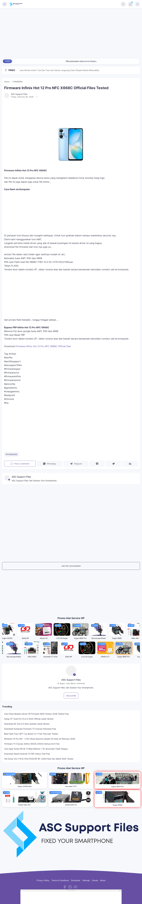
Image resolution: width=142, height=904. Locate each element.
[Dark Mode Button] (137, 4)
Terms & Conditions (60, 880)
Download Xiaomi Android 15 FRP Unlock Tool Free (27, 754)
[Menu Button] (4, 4)
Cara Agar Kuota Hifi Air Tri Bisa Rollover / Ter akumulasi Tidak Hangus (36, 749)
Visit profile (71, 695)
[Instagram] (70, 887)
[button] (50, 464)
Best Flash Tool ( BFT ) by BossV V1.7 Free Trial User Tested (31, 734)
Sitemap (86, 880)
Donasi (95, 880)
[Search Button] (123, 4)
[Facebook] (64, 887)
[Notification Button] (130, 4)
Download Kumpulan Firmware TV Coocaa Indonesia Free (30, 729)
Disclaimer (75, 880)
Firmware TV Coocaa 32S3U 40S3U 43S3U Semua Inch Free (31, 744)
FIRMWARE (11, 454)
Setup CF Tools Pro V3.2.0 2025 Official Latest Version (29, 719)
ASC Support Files (71, 679)
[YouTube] (75, 887)
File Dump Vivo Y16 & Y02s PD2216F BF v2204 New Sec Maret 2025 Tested (38, 759)
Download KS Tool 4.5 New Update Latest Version (27, 724)
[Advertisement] (71, 31)
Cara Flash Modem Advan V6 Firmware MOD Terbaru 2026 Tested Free (36, 714)
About (103, 880)
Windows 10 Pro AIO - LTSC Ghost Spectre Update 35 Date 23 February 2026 (39, 739)
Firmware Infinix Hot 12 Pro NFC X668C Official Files (43, 346)
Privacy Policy (43, 880)
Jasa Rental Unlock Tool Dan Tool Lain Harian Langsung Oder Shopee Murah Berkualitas (59, 70)
